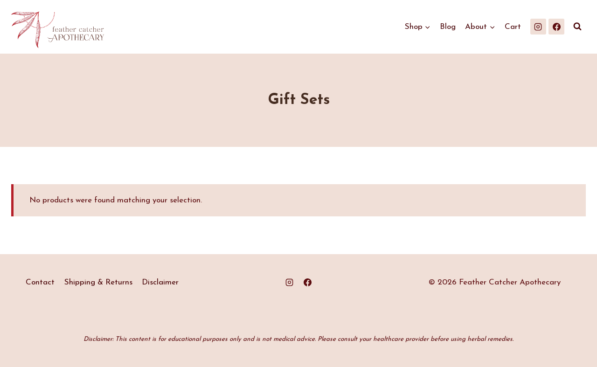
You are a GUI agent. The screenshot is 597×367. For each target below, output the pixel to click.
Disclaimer (160, 282)
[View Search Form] (577, 26)
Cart (513, 27)
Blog (448, 27)
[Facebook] (556, 27)
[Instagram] (538, 27)
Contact (40, 282)
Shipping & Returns (98, 282)
